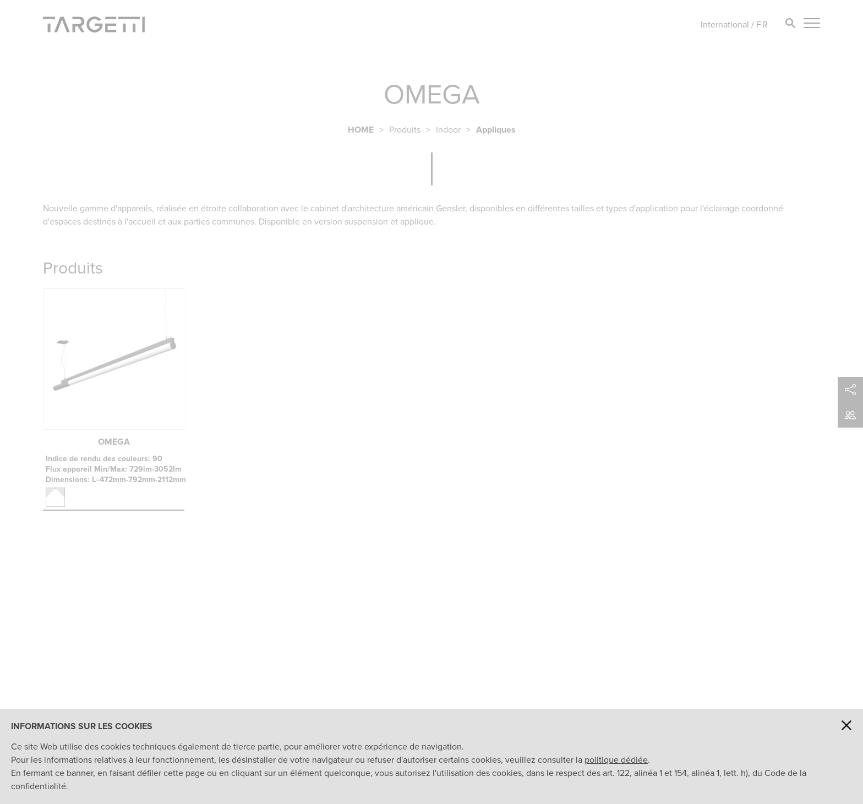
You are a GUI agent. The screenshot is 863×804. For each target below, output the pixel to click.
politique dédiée (616, 759)
